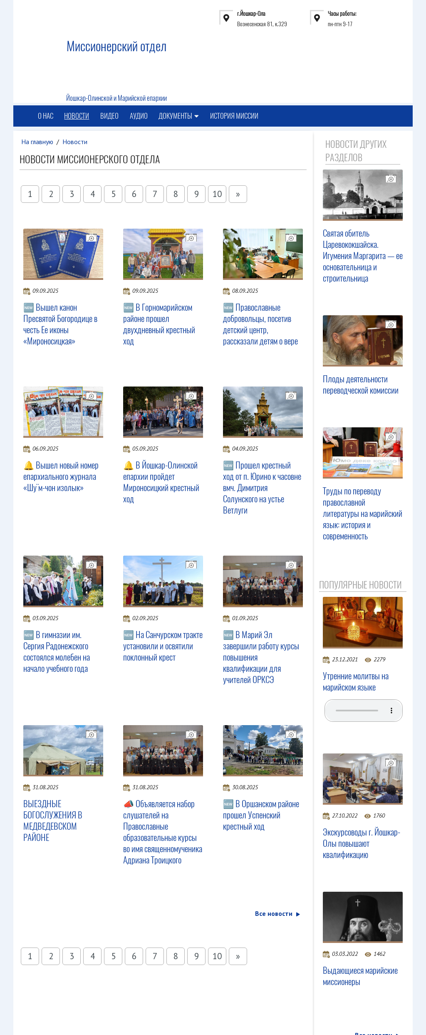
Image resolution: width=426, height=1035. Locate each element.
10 (217, 194)
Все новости (277, 913)
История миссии (235, 116)
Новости (76, 116)
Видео (110, 116)
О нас (45, 116)
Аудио (139, 116)
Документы (179, 116)
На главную (37, 141)
